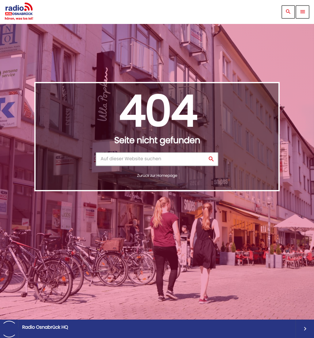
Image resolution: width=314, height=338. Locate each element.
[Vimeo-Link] (19, 12)
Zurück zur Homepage (157, 175)
